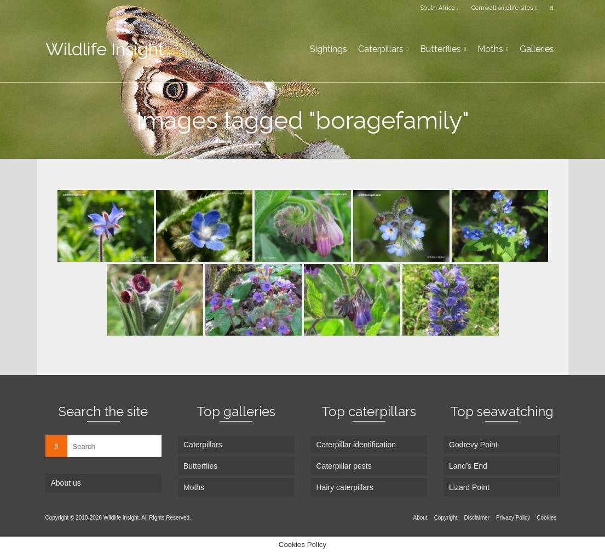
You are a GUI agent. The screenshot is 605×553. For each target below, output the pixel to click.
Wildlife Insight (104, 49)
